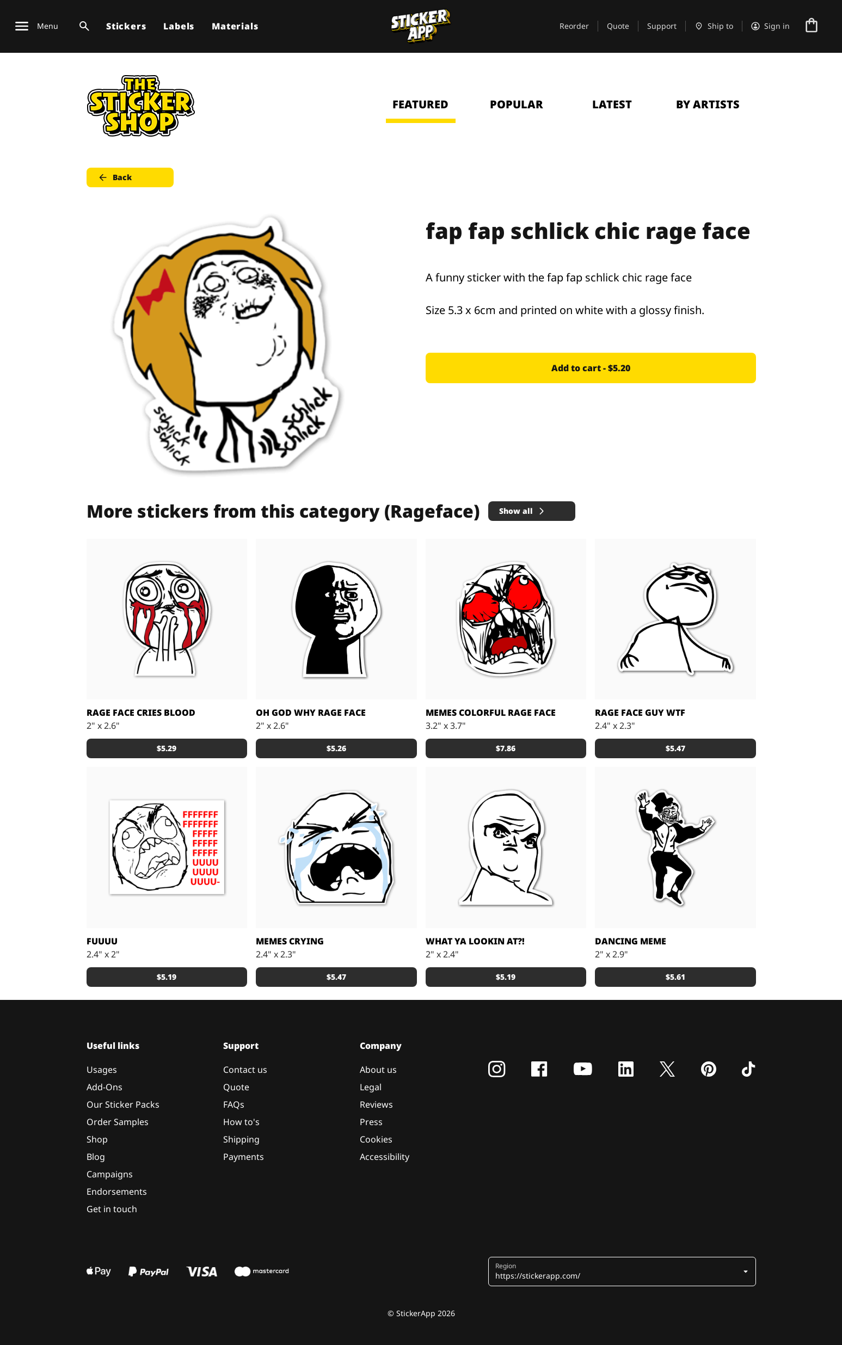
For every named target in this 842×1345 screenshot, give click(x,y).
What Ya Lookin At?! (475, 941)
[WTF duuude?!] (675, 619)
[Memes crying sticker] (336, 847)
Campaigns (110, 1174)
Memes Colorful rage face (491, 712)
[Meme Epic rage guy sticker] (167, 847)
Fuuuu (102, 941)
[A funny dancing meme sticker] (675, 847)
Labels (178, 26)
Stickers (126, 26)
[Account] (770, 26)
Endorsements (117, 1191)
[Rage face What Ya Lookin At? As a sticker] (506, 847)
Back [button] (114, 177)
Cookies (376, 1139)
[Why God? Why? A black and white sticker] (336, 619)
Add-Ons (104, 1087)
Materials (235, 26)
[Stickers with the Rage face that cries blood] (167, 619)
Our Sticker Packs (123, 1104)
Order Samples (118, 1122)
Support (662, 26)
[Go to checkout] (811, 26)
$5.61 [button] (675, 977)
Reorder (574, 26)
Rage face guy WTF (640, 712)
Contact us (245, 1070)
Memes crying (290, 941)
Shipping (241, 1139)
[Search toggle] (82, 26)
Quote (618, 26)
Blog (96, 1157)
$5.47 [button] (675, 748)
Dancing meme (630, 941)
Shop (97, 1139)
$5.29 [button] (166, 748)
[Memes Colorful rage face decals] (506, 619)
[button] (623, 1271)
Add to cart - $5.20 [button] (590, 368)
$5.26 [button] (336, 748)
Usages (102, 1070)
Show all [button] (522, 511)
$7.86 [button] (505, 748)
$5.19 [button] (166, 977)
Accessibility (384, 1157)
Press (371, 1122)
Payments (243, 1157)
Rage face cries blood (141, 712)
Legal (371, 1087)
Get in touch (112, 1209)
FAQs (233, 1104)
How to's (241, 1122)
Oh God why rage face (311, 712)
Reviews (376, 1104)
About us (378, 1070)
